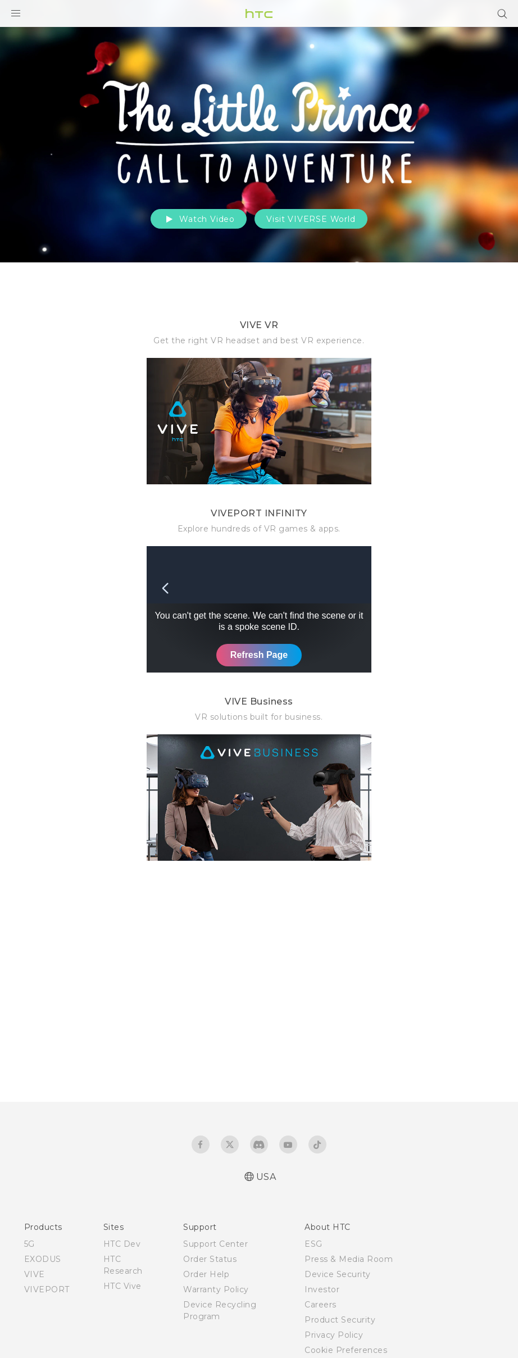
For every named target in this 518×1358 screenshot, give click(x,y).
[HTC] (259, 13)
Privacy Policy (334, 1335)
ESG (313, 1244)
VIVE (34, 1274)
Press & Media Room (349, 1259)
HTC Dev (122, 1244)
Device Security (338, 1274)
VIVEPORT (47, 1289)
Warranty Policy (216, 1289)
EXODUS (42, 1259)
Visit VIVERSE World (310, 219)
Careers (321, 1305)
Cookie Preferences (346, 1350)
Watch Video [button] (198, 219)
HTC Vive (122, 1286)
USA (266, 1176)
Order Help (206, 1274)
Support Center (215, 1244)
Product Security (340, 1320)
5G (29, 1244)
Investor (322, 1289)
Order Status (210, 1259)
